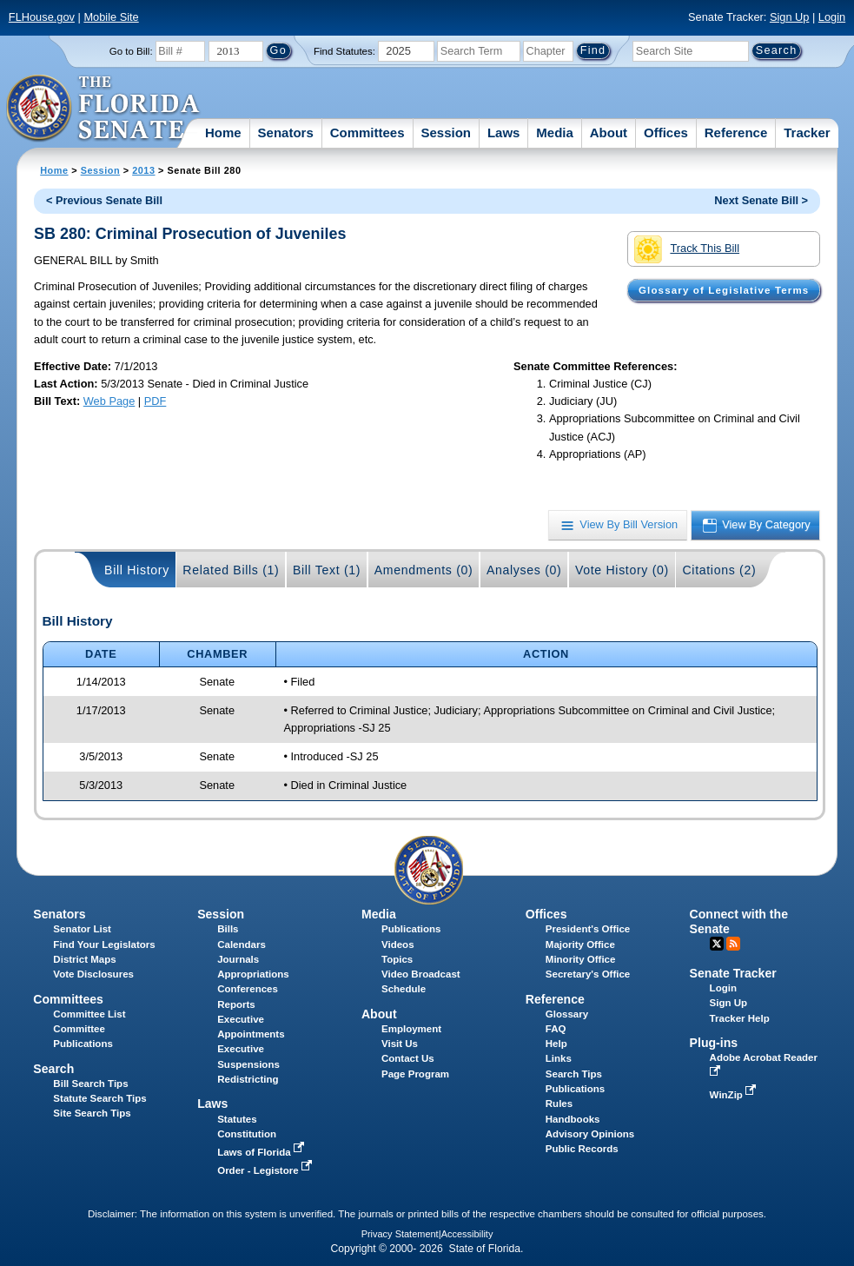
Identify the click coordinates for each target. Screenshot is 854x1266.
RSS (733, 944)
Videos (397, 944)
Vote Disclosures (93, 974)
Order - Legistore (266, 1170)
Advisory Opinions (590, 1134)
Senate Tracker (733, 973)
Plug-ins (714, 1043)
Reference (736, 132)
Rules (559, 1103)
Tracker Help (740, 1018)
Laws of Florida (262, 1152)
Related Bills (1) (230, 570)
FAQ (556, 1029)
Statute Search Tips (99, 1098)
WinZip (734, 1095)
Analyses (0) (524, 570)
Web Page (109, 401)
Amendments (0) (423, 570)
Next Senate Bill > (761, 200)
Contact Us (407, 1058)
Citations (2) (719, 570)
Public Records (582, 1148)
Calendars (241, 944)
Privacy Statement (400, 1234)
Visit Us (399, 1043)
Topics (397, 959)
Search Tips (574, 1074)
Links (559, 1058)
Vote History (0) (622, 570)
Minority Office (581, 959)
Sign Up (790, 16)
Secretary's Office (588, 974)
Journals (238, 959)
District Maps (84, 959)
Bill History (136, 570)
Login (831, 16)
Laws (503, 132)
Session (445, 132)
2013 (143, 170)
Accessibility (467, 1234)
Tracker (807, 132)
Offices (666, 132)
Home (223, 132)
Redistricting (247, 1079)
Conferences (247, 989)
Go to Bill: (131, 51)
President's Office (588, 929)
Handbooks (573, 1119)
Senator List (82, 929)
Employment (411, 1029)
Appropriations (253, 974)
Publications (410, 929)
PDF (155, 401)
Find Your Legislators (104, 944)
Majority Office (580, 944)
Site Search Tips (91, 1113)
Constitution (246, 1134)
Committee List (89, 1014)
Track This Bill (686, 249)
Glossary (567, 1014)
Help (556, 1043)
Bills (227, 929)
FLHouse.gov (42, 16)
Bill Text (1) (327, 570)
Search (53, 1069)
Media (554, 132)
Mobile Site (110, 16)
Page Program (415, 1074)
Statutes (236, 1119)
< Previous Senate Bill (104, 200)
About (608, 132)
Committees (367, 132)
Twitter (717, 944)
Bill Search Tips (90, 1083)
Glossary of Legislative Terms (724, 290)
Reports (236, 1004)
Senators (286, 132)
